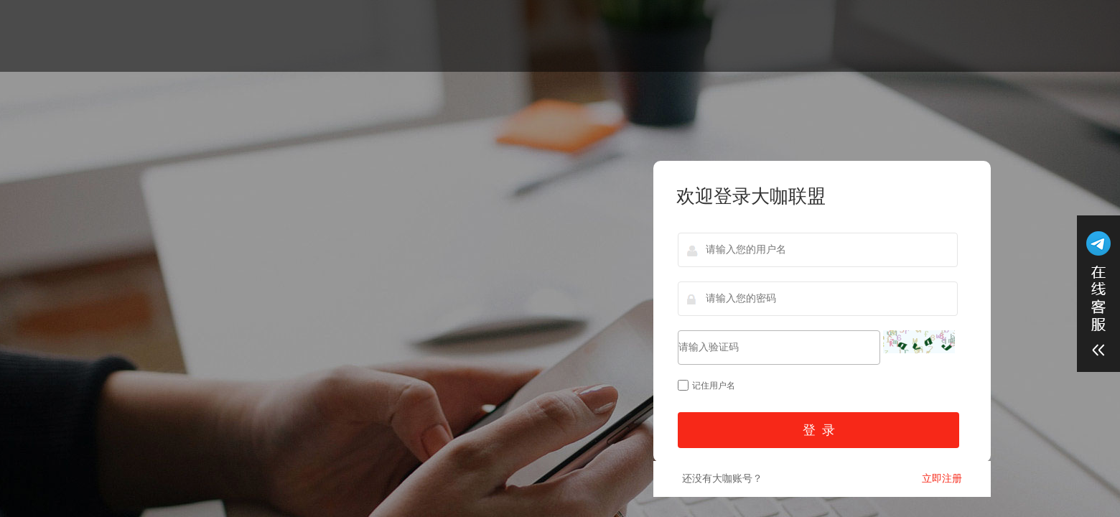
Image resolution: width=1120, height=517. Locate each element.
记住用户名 (706, 386)
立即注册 (942, 478)
